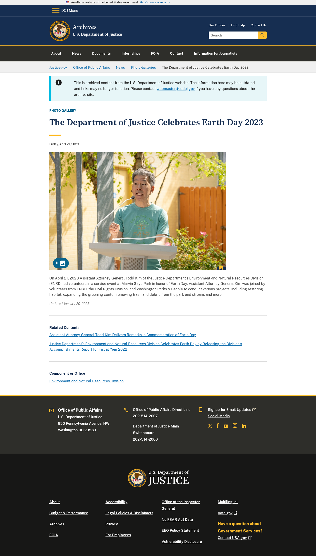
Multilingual (228, 502)
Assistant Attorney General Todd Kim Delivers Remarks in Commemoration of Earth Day (122, 335)
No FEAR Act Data (177, 519)
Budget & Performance (68, 513)
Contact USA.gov (235, 538)
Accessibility (116, 502)
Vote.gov (228, 513)
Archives (56, 524)
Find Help (238, 25)
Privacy (111, 524)
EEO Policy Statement (180, 530)
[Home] (86, 39)
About (54, 502)
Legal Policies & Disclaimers (129, 513)
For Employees (118, 535)
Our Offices (217, 25)
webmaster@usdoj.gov (176, 89)
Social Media (219, 416)
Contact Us (259, 25)
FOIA (53, 535)
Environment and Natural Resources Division (86, 381)
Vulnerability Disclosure (182, 541)
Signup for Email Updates (232, 410)
